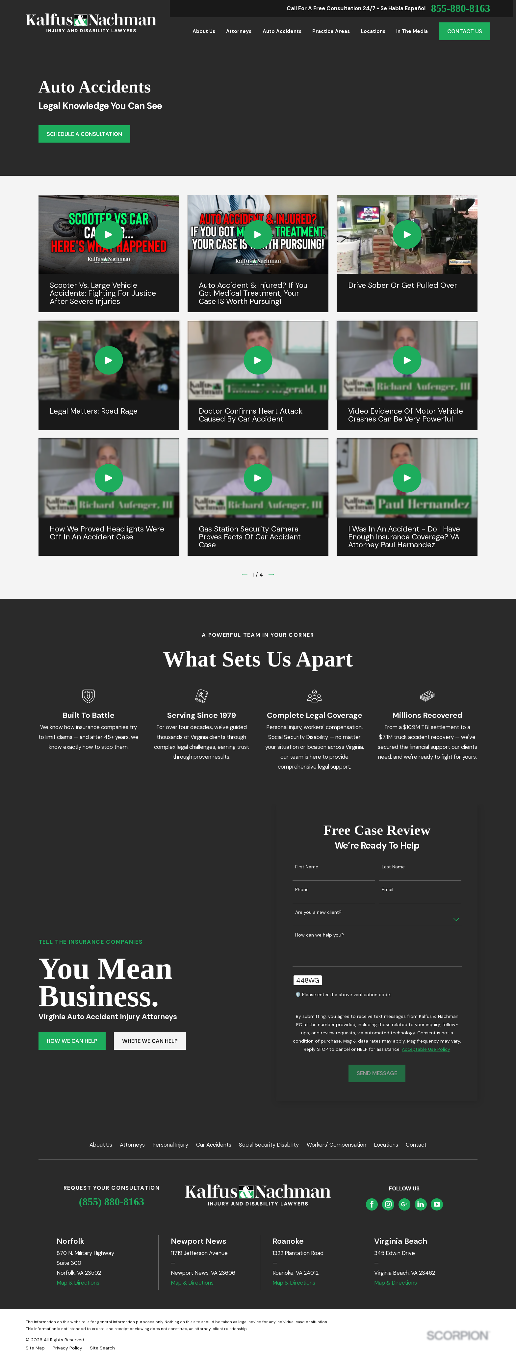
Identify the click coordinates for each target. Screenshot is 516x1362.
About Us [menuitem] (204, 31)
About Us (101, 1144)
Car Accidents (213, 1144)
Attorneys (132, 1144)
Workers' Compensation (336, 1144)
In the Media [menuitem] (412, 31)
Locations (386, 1144)
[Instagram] (388, 1204)
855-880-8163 (460, 8)
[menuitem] (35, 1348)
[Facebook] (372, 1204)
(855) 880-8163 (111, 1202)
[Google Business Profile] (404, 1204)
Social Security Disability (269, 1144)
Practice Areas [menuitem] (331, 31)
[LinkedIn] (420, 1204)
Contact (416, 1144)
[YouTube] (437, 1204)
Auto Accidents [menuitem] (282, 31)
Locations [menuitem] (373, 31)
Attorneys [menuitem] (238, 31)
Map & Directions (78, 1282)
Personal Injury (170, 1144)
